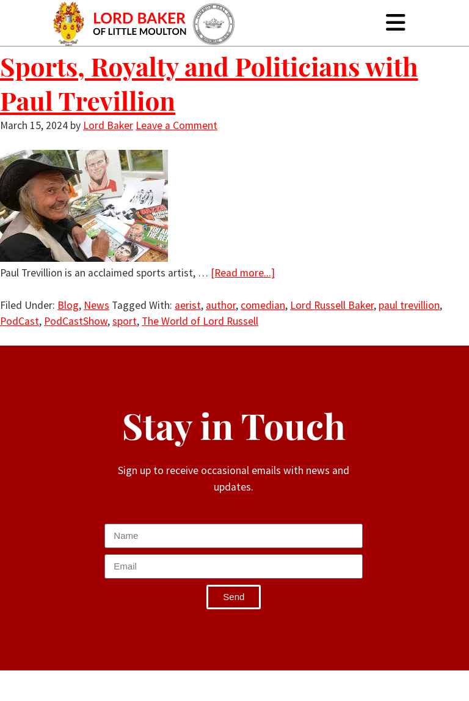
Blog (68, 305)
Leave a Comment (176, 125)
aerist (188, 305)
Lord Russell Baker (332, 305)
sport (124, 321)
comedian (263, 305)
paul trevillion (409, 305)
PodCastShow (75, 321)
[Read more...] (243, 273)
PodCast (19, 321)
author (221, 305)
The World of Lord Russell (200, 321)
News (96, 305)
